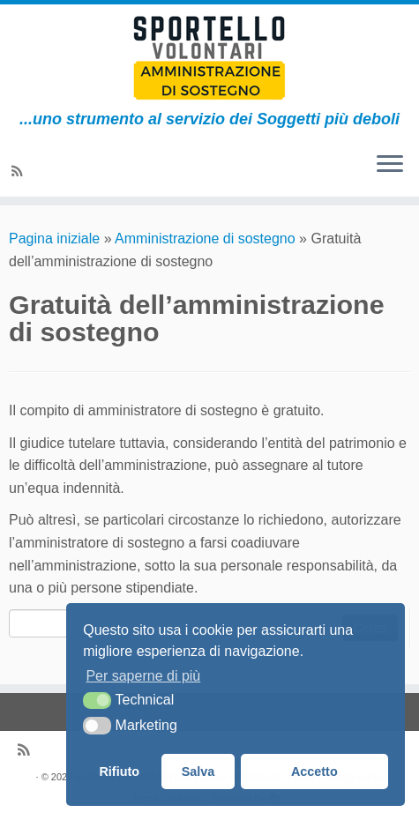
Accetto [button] (314, 771)
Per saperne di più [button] (143, 675)
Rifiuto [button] (119, 771)
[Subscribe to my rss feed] (19, 171)
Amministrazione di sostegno (205, 238)
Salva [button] (198, 771)
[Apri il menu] (390, 165)
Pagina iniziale (54, 238)
